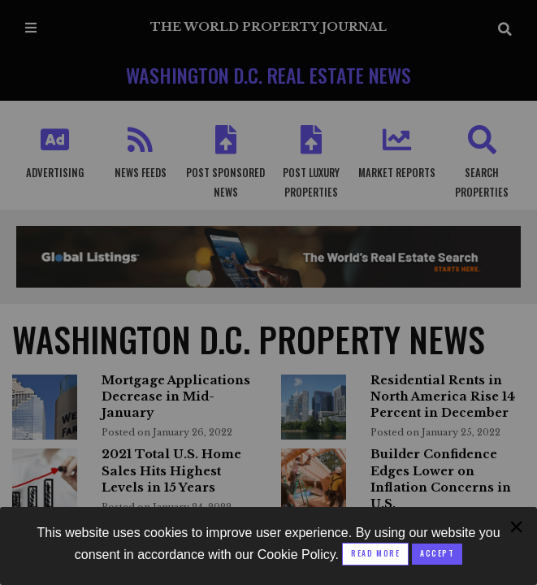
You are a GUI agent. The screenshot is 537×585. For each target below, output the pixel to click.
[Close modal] (437, 554)
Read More (375, 553)
